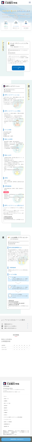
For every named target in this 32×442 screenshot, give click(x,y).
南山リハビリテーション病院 (8, 433)
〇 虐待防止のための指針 (13, 304)
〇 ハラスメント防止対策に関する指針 (15, 303)
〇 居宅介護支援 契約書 (12, 301)
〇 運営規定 (10, 300)
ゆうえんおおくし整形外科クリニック (21, 430)
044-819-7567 (12, 243)
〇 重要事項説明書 (7, 216)
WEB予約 (16, 439)
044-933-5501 (8, 91)
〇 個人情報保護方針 (7, 218)
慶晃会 (4, 430)
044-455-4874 (12, 52)
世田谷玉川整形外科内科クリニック (9, 434)
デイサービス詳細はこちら (18, 67)
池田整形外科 (10, 430)
